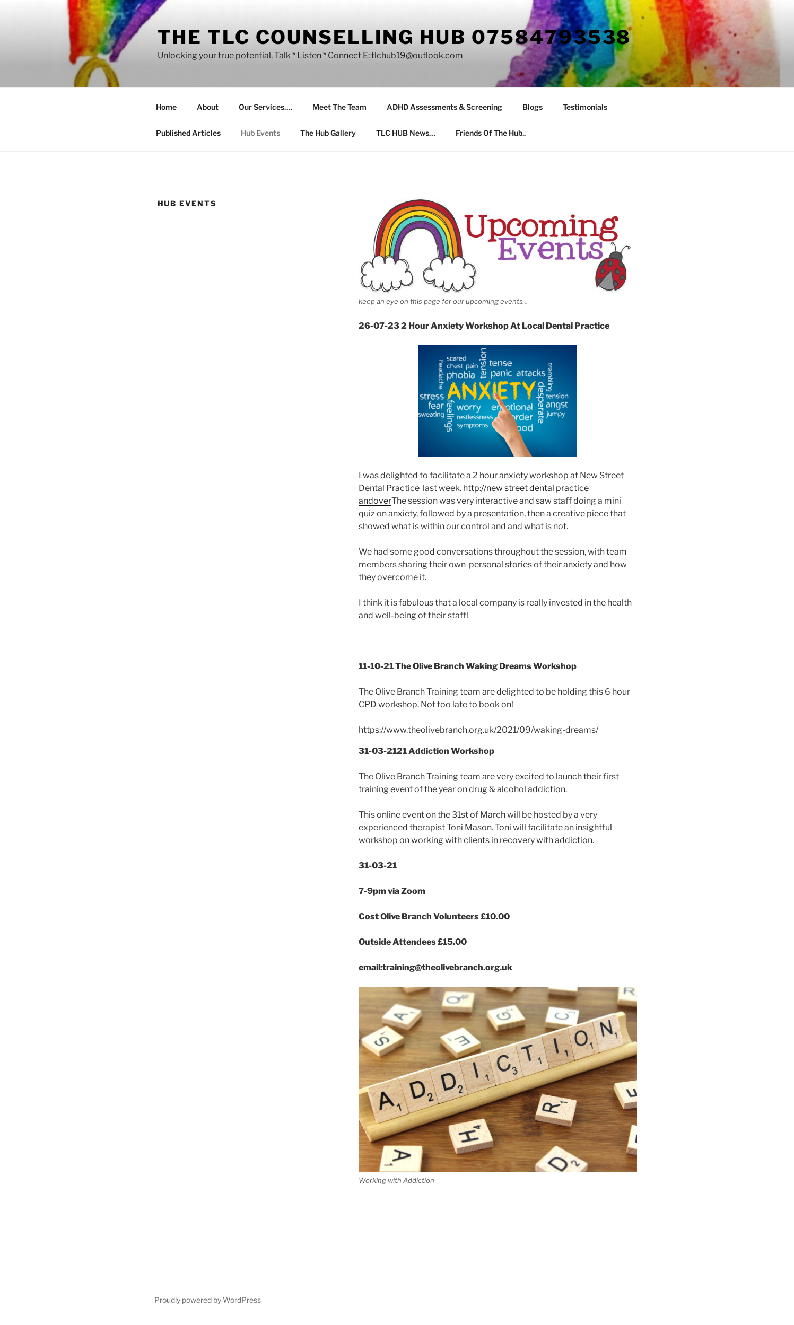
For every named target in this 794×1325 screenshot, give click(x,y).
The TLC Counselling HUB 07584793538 (395, 37)
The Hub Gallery (328, 132)
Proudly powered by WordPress (207, 1299)
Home (166, 106)
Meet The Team (339, 106)
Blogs (532, 106)
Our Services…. (265, 106)
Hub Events (260, 132)
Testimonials (585, 106)
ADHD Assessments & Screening (444, 106)
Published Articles (188, 132)
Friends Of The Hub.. (491, 132)
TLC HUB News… (405, 132)
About (208, 106)
